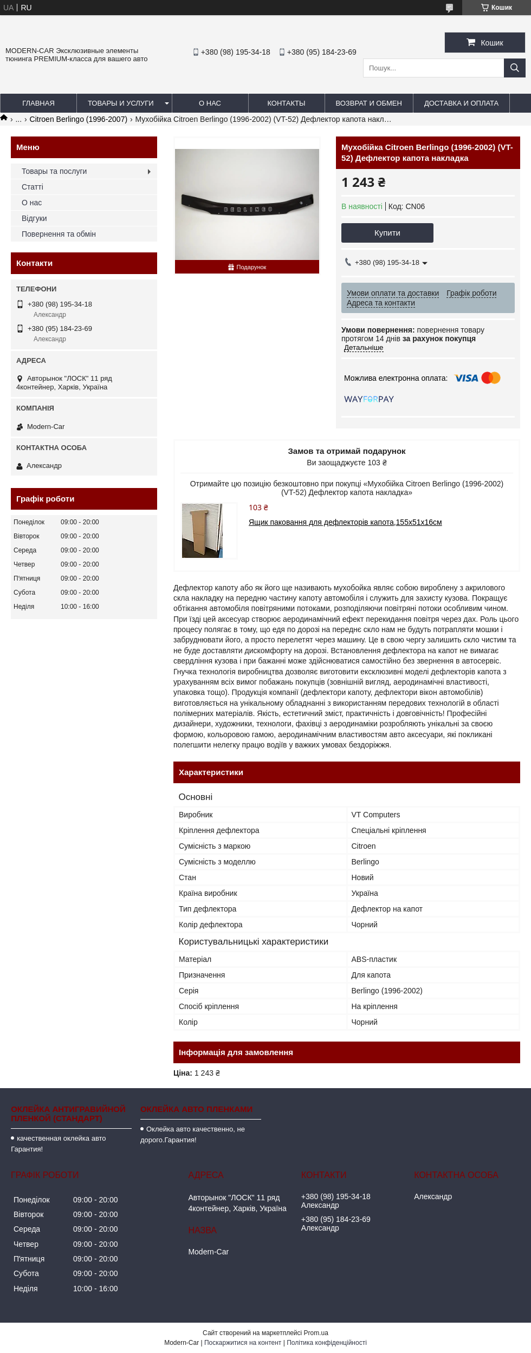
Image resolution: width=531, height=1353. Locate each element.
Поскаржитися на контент (242, 1343)
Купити (387, 232)
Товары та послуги (54, 171)
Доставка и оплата (461, 103)
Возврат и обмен (369, 103)
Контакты (286, 103)
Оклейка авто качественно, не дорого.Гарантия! (192, 1134)
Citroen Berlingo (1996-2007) (79, 119)
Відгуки (34, 218)
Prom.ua (316, 1333)
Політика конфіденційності (327, 1343)
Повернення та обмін (59, 234)
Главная (38, 103)
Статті (32, 187)
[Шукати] (515, 67)
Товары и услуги (121, 103)
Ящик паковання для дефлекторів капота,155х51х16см (345, 522)
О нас (210, 103)
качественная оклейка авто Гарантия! (58, 1143)
